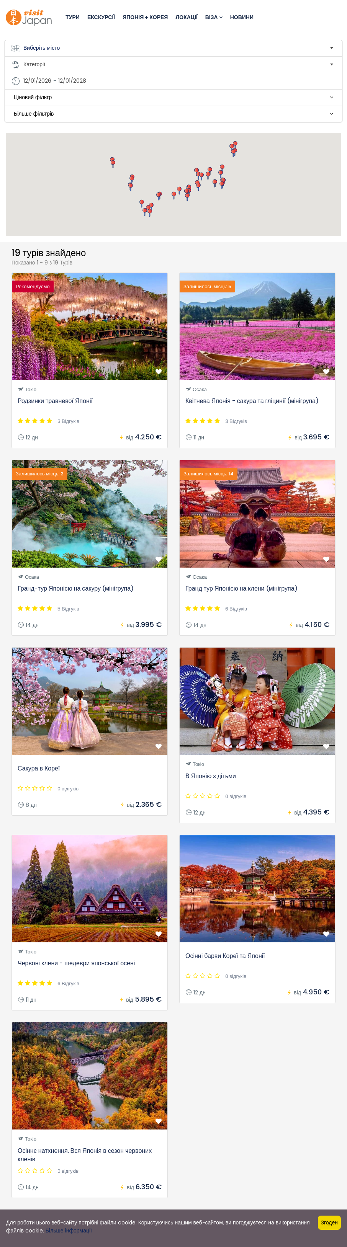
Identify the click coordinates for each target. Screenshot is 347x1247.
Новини (242, 17)
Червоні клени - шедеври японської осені (76, 963)
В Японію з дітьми (210, 776)
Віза (214, 17)
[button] (198, 187)
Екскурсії (101, 17)
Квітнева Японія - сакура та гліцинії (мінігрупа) (252, 401)
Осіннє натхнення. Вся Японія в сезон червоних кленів (85, 1155)
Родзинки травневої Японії (55, 401)
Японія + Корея (145, 17)
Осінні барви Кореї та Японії (225, 956)
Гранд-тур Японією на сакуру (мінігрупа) (76, 588)
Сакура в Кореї (39, 768)
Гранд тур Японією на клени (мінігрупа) (241, 588)
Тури (72, 17)
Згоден (329, 1222)
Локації (186, 17)
